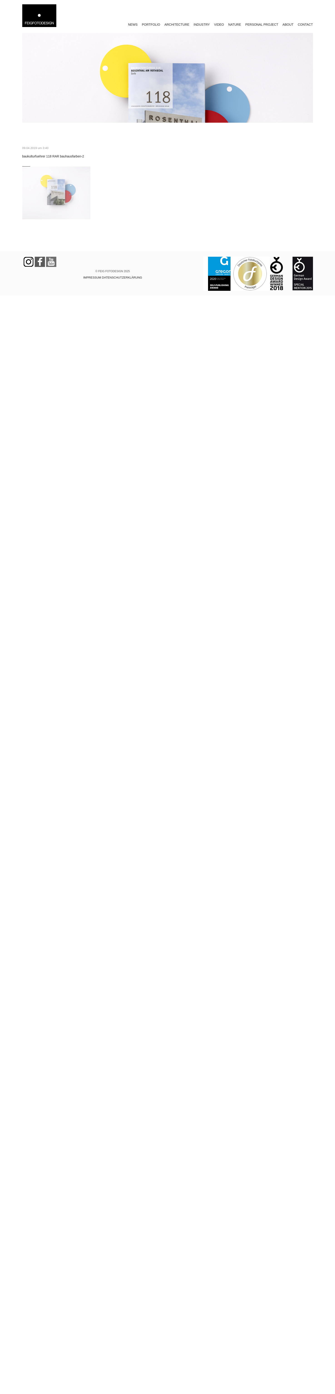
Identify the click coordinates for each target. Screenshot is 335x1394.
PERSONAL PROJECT (261, 24)
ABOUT (288, 24)
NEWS (133, 24)
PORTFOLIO (151, 24)
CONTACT (305, 24)
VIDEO (219, 24)
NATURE (234, 24)
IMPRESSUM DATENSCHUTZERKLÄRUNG (112, 277)
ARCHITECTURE (176, 24)
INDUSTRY (202, 24)
